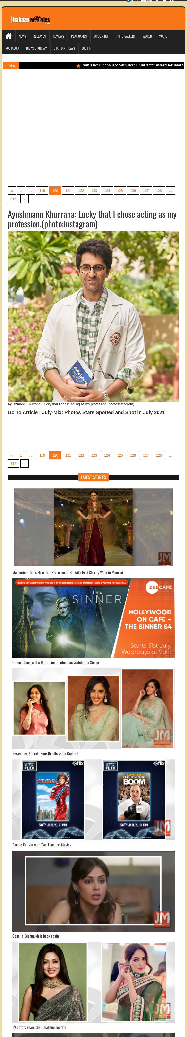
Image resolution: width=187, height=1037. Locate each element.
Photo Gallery (125, 36)
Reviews (58, 36)
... (30, 191)
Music (163, 36)
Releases (39, 36)
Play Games (79, 36)
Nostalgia (12, 48)
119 (42, 191)
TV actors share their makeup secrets (39, 1027)
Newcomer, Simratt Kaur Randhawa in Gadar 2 (45, 753)
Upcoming (101, 36)
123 (94, 191)
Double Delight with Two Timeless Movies (41, 845)
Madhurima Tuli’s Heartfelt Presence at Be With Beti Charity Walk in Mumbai (67, 572)
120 (55, 191)
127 (146, 191)
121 (68, 191)
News (22, 36)
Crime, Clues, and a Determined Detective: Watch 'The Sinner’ (56, 662)
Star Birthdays (64, 48)
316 (13, 199)
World (147, 36)
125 (120, 191)
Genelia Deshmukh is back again (35, 936)
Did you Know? (36, 48)
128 (159, 191)
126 (133, 191)
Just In (86, 48)
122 (81, 191)
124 (107, 191)
